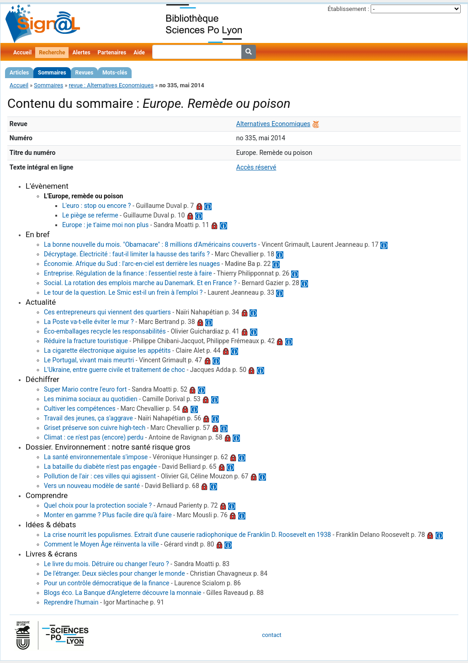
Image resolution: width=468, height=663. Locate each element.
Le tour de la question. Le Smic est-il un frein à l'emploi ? (123, 292)
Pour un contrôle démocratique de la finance (107, 583)
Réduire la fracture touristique (86, 341)
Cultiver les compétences (80, 408)
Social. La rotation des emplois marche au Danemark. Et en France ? (140, 282)
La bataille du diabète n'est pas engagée (100, 466)
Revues (84, 72)
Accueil (22, 52)
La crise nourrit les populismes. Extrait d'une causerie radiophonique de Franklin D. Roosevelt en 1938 (187, 534)
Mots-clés (114, 72)
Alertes (81, 52)
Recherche (52, 52)
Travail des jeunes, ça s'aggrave (88, 418)
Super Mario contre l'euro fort (85, 389)
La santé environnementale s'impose (96, 457)
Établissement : (348, 8)
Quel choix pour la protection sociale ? (98, 505)
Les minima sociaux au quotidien (90, 399)
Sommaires (52, 72)
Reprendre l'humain (71, 602)
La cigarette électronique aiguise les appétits (107, 350)
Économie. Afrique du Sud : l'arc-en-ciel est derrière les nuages (132, 263)
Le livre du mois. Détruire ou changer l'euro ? (106, 564)
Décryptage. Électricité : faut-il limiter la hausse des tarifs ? (127, 254)
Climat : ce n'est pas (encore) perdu (94, 437)
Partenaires (112, 52)
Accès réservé (256, 167)
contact (271, 634)
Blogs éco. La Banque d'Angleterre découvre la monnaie (122, 592)
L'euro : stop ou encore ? (96, 205)
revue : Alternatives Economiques (111, 85)
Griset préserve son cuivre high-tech (94, 427)
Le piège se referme (90, 215)
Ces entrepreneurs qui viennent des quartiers (107, 312)
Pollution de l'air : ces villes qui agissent (100, 476)
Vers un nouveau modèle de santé (92, 485)
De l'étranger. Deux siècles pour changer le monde (114, 573)
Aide (138, 52)
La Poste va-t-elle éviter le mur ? (89, 321)
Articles (19, 72)
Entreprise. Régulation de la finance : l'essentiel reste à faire (128, 273)
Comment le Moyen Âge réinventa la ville (101, 544)
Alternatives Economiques (273, 123)
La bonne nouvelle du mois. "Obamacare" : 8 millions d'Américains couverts (150, 244)
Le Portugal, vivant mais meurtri (89, 360)
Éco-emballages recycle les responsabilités (105, 331)
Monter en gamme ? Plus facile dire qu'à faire (108, 515)
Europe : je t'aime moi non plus (105, 224)
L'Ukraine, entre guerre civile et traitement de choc (114, 369)
